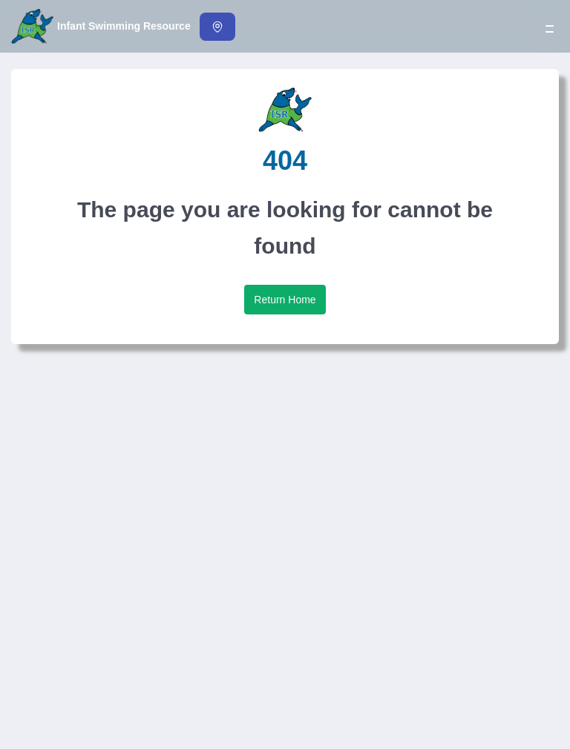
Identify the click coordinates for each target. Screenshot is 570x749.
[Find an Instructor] (217, 27)
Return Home (284, 300)
